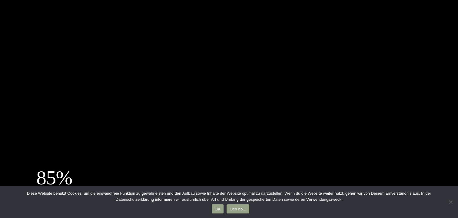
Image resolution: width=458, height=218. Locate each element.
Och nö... (238, 209)
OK (218, 209)
